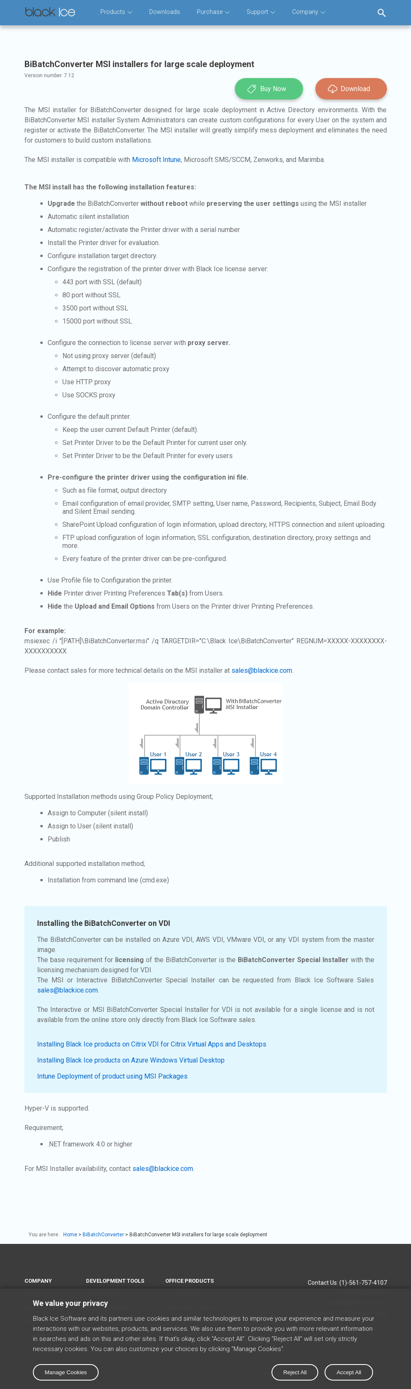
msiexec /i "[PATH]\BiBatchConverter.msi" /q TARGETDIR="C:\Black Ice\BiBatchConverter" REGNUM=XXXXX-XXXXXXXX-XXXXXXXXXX (205, 641)
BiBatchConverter (103, 1235)
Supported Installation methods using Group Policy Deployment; (118, 797)
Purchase (213, 11)
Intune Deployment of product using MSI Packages (112, 1076)
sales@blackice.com (261, 670)
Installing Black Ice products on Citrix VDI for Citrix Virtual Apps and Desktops (151, 1044)
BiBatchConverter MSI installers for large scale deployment (198, 1235)
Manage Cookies (66, 1372)
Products (116, 11)
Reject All (295, 1372)
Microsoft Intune (156, 160)
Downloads (164, 11)
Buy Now (266, 89)
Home (70, 1235)
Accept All (348, 1372)
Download (349, 89)
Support (261, 11)
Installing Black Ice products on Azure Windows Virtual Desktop (131, 1060)
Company (308, 11)
